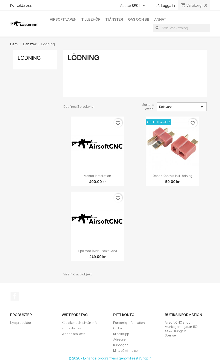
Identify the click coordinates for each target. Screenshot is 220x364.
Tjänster (114, 19)
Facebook (15, 296)
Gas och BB (138, 19)
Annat (160, 19)
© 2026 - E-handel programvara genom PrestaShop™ (110, 358)
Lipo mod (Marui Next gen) (97, 251)
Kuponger (120, 345)
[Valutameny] (139, 5)
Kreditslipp (121, 334)
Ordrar (118, 328)
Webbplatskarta (73, 334)
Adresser (120, 339)
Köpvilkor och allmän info (79, 323)
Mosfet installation (97, 176)
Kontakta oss (21, 5)
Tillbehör (91, 19)
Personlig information (129, 323)
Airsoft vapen (63, 19)
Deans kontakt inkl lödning (172, 176)
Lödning (29, 57)
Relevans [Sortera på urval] (181, 106)
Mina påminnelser (126, 351)
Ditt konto (123, 314)
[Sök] (181, 28)
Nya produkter (20, 323)
